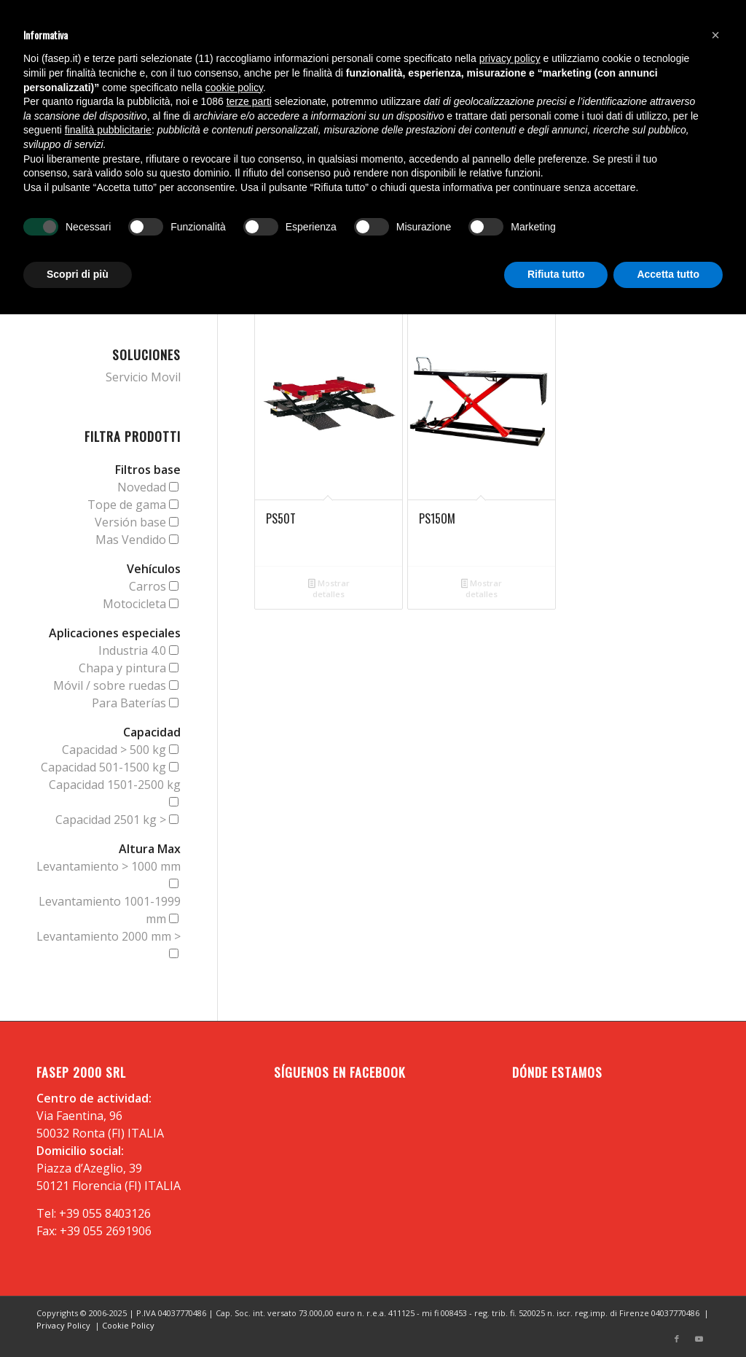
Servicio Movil (143, 377)
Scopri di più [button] (78, 274)
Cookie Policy (128, 1325)
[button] (715, 35)
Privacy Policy (63, 1325)
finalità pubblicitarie (108, 130)
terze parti (249, 101)
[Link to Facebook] (677, 1339)
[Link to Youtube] (699, 1339)
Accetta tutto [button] (668, 274)
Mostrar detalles (329, 588)
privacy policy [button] (510, 58)
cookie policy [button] (234, 87)
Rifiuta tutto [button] (556, 274)
